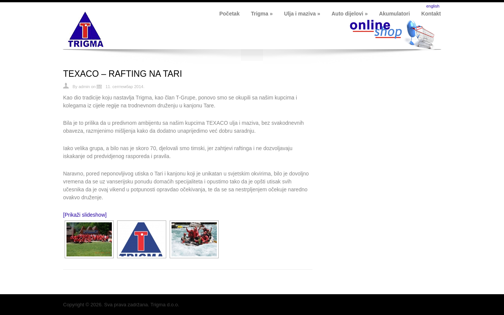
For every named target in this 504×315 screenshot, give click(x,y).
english (432, 6)
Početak (229, 14)
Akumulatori (394, 14)
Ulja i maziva (302, 14)
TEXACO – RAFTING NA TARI (122, 74)
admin (84, 86)
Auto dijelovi (350, 14)
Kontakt (431, 14)
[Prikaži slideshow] (85, 215)
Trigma (262, 14)
